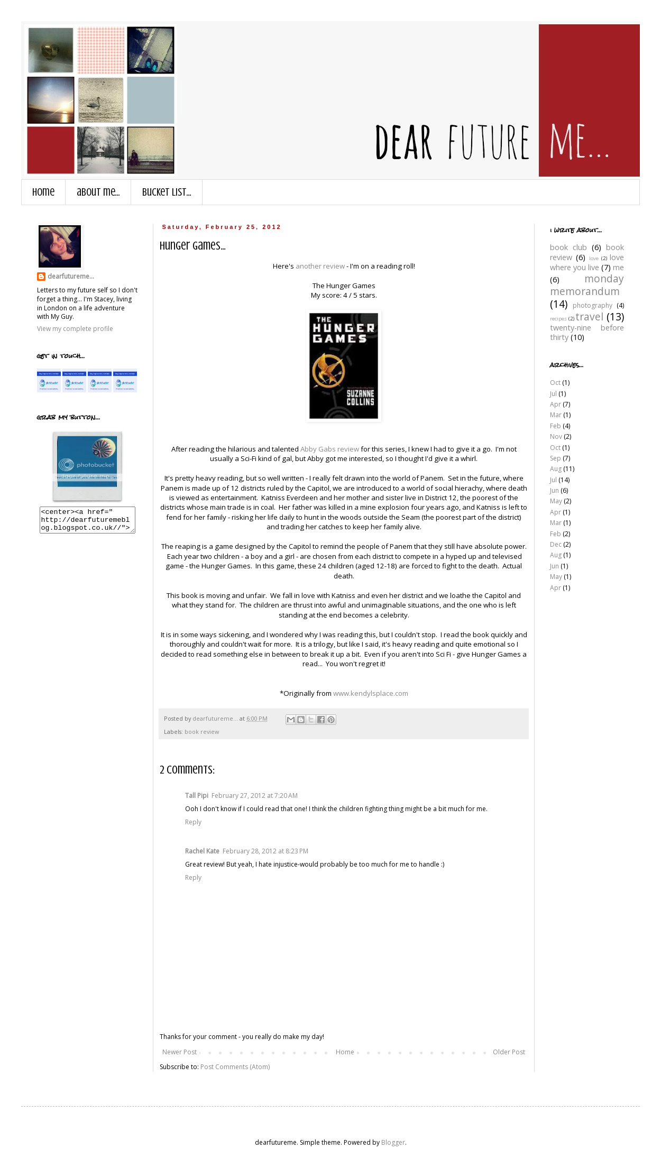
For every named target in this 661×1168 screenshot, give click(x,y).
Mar (556, 414)
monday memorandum (587, 284)
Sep (555, 458)
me (618, 267)
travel (589, 316)
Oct (555, 382)
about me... (98, 192)
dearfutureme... (71, 276)
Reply (193, 821)
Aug (556, 468)
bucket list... (166, 192)
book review (202, 731)
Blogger (393, 1142)
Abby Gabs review (329, 449)
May (556, 500)
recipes (558, 318)
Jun (554, 490)
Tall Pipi (196, 795)
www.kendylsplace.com (370, 693)
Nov (556, 436)
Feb (555, 425)
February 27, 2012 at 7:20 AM (255, 795)
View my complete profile (75, 328)
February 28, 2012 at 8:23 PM (265, 851)
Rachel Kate (202, 851)
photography (592, 305)
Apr (555, 404)
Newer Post (179, 1051)
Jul (553, 393)
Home (43, 192)
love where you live (587, 262)
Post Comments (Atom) (235, 1066)
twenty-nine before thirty (587, 333)
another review (320, 266)
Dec (556, 544)
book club (568, 247)
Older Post (509, 1051)
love (594, 258)
